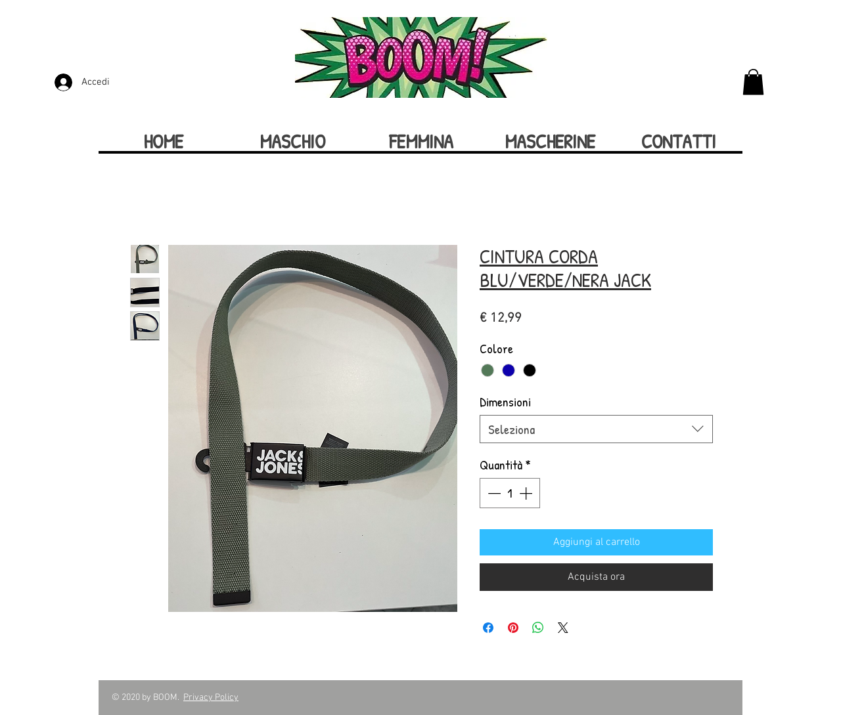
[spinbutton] (510, 493)
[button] (753, 82)
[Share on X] (563, 628)
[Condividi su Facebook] (488, 628)
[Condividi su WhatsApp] (538, 628)
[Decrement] (493, 493)
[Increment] (527, 493)
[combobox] (596, 429)
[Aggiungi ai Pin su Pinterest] (513, 628)
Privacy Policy (211, 697)
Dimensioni (505, 401)
